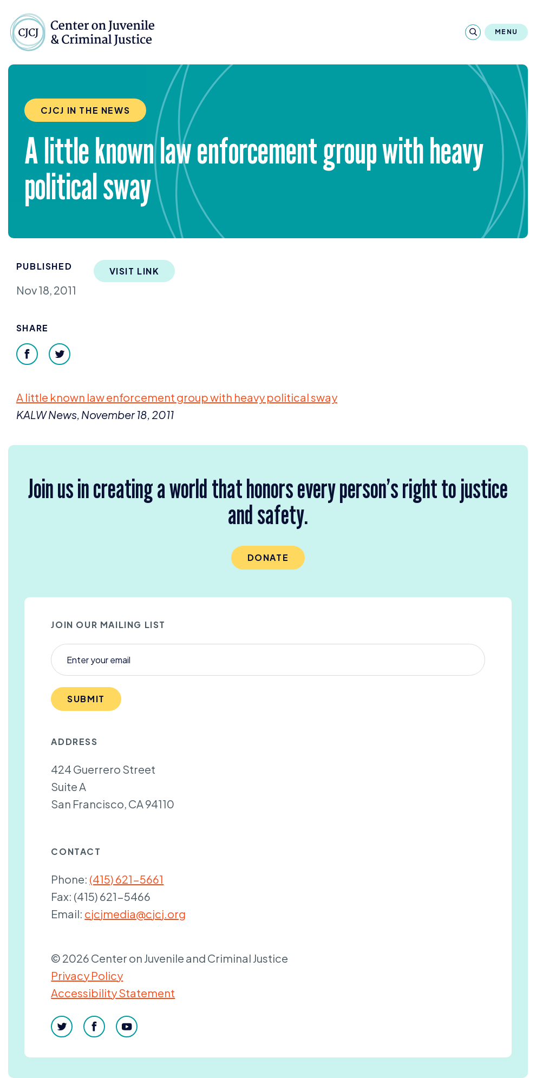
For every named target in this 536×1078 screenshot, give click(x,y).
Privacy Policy (87, 975)
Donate (268, 557)
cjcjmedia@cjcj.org (135, 913)
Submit (86, 698)
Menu (506, 32)
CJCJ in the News (85, 110)
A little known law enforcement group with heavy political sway (176, 397)
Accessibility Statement (113, 992)
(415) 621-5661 (126, 879)
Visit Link (134, 271)
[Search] (473, 32)
